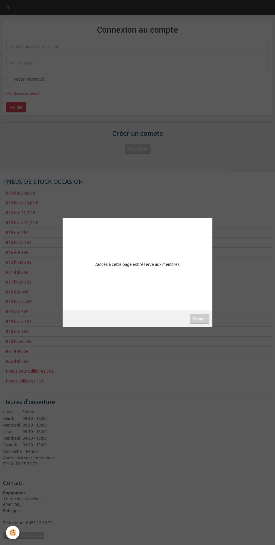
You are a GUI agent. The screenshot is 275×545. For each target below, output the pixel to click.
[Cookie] (12, 532)
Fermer (199, 319)
